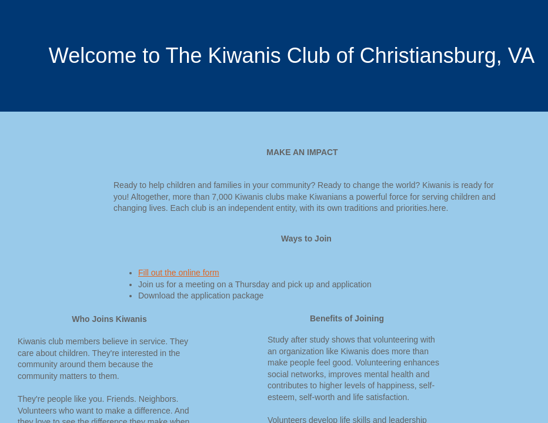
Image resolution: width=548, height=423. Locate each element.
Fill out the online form (178, 272)
